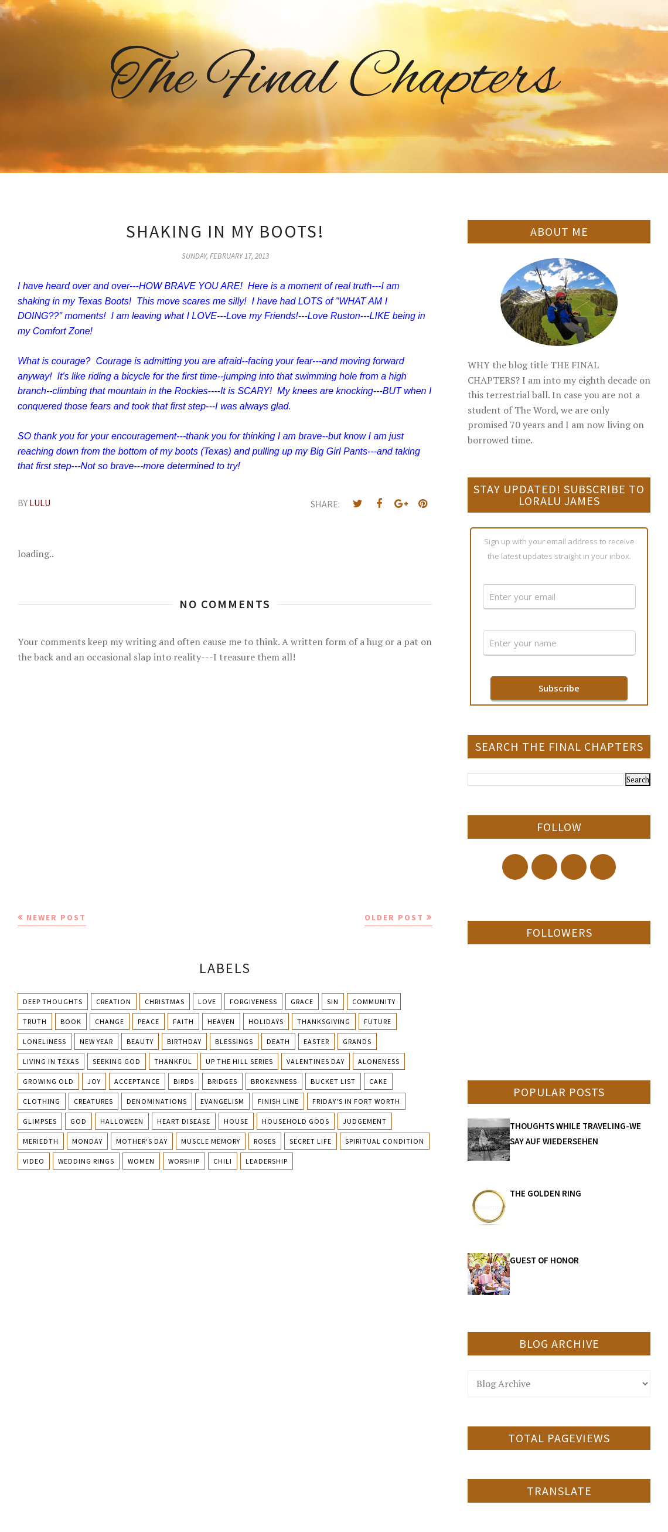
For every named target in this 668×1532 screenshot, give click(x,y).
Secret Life (310, 1141)
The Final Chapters (334, 79)
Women (141, 1161)
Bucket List (333, 1081)
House (236, 1121)
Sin (333, 1001)
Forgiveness (253, 1001)
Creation (113, 1001)
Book (70, 1021)
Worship (184, 1161)
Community (374, 1001)
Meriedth (41, 1141)
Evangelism (222, 1101)
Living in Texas (51, 1061)
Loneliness (44, 1041)
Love (207, 1001)
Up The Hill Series (239, 1061)
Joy (94, 1081)
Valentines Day (316, 1061)
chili (222, 1161)
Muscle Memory (210, 1141)
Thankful (173, 1061)
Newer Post (56, 917)
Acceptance (137, 1081)
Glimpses (40, 1121)
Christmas (165, 1001)
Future (377, 1021)
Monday (87, 1141)
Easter (316, 1041)
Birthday (184, 1041)
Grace (302, 1001)
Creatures (93, 1101)
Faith (183, 1021)
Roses (265, 1141)
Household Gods (295, 1121)
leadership (267, 1161)
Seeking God (117, 1061)
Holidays (266, 1021)
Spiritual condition (384, 1141)
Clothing (41, 1101)
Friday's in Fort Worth (356, 1101)
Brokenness (274, 1081)
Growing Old (48, 1081)
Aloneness (379, 1061)
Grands (357, 1041)
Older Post (394, 917)
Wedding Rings (86, 1161)
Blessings (234, 1041)
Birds (183, 1081)
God (78, 1121)
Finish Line (278, 1101)
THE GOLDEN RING (545, 1193)
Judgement (365, 1121)
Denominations (157, 1101)
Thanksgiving (323, 1021)
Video (34, 1161)
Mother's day (142, 1141)
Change (109, 1021)
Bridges (222, 1081)
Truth (35, 1021)
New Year (96, 1041)
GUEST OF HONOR (544, 1260)
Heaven (221, 1021)
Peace (148, 1021)
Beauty (140, 1041)
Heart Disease (183, 1121)
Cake (378, 1081)
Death (278, 1041)
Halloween (122, 1121)
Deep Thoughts (53, 1001)
